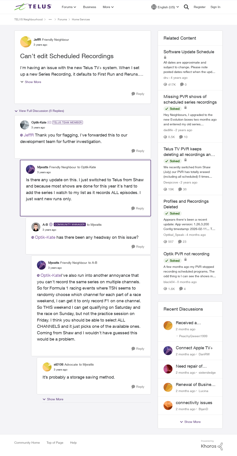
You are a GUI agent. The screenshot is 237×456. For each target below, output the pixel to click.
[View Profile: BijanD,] (168, 405)
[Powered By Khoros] (212, 445)
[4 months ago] (195, 234)
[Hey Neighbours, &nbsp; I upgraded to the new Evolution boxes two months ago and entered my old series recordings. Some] (190, 119)
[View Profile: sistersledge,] (168, 368)
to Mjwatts (94, 224)
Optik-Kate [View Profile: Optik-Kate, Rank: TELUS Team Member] (38, 122)
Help (73, 442)
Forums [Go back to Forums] (62, 19)
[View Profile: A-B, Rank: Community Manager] (35, 226)
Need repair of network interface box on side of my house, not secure (196, 366)
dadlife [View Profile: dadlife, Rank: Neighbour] (168, 130)
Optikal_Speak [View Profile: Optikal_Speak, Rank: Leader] (174, 235)
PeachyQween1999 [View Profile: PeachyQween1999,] (193, 336)
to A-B (92, 262)
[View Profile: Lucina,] (168, 387)
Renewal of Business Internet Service (196, 384)
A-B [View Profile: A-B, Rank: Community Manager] (45, 224)
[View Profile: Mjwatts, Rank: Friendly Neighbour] (30, 169)
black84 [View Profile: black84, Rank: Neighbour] (169, 282)
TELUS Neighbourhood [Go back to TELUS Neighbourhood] (28, 19)
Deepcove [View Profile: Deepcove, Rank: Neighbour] (171, 182)
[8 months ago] (186, 281)
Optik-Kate (45, 237)
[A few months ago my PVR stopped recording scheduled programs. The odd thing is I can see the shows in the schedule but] (190, 271)
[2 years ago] (183, 130)
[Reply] (138, 94)
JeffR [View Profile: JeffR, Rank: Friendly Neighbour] (37, 39)
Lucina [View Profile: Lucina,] (203, 390)
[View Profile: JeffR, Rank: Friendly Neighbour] (25, 41)
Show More (30, 82)
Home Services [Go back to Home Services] (81, 19)
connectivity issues (194, 402)
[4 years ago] (178, 77)
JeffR (29, 134)
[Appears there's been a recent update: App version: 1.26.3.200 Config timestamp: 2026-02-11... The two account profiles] (190, 224)
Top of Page (55, 442)
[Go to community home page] (33, 7)
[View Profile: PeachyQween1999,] (168, 325)
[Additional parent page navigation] (50, 19)
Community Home (27, 442)
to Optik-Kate (86, 167)
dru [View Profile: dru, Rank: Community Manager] (166, 77)
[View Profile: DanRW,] (168, 350)
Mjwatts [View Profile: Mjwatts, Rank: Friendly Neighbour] (42, 167)
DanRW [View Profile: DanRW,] (204, 354)
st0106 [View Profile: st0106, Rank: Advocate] (58, 364)
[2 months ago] (185, 328)
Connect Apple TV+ (194, 347)
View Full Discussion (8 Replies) (39, 111)
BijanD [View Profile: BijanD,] (203, 409)
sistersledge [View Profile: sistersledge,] (207, 372)
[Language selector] (165, 6)
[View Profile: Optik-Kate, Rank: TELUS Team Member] (24, 124)
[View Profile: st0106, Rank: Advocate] (47, 366)
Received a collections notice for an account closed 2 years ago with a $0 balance (195, 323)
